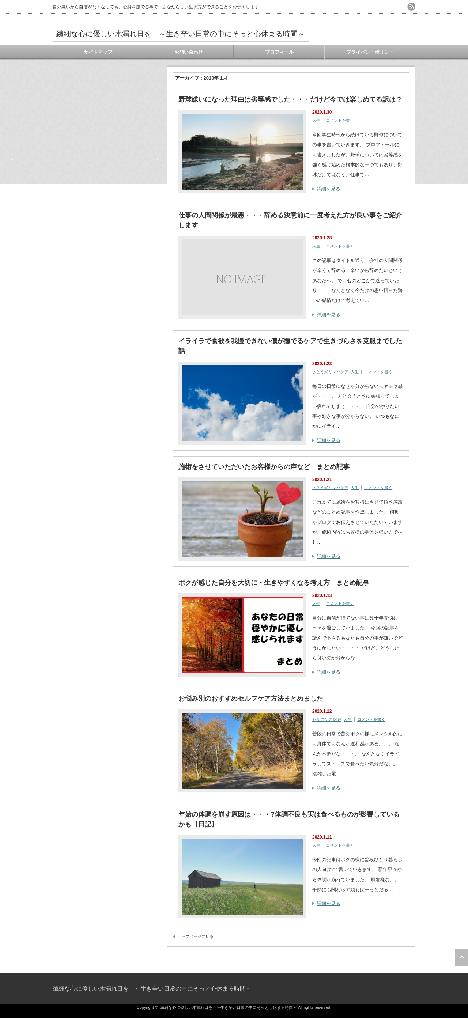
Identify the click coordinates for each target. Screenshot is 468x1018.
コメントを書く (340, 120)
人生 (316, 120)
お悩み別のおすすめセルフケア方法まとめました (250, 698)
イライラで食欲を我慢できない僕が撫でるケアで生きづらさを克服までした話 (290, 346)
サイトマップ (98, 52)
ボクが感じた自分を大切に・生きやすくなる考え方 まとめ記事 (273, 582)
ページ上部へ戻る (461, 957)
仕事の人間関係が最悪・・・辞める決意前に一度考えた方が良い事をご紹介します (290, 220)
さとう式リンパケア (330, 372)
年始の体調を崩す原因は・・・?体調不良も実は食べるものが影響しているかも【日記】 (289, 819)
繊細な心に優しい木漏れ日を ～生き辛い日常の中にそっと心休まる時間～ (180, 34)
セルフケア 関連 (326, 719)
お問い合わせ (188, 52)
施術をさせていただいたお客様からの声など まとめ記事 (264, 466)
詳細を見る (328, 189)
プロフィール (279, 52)
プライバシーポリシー (370, 52)
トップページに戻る (195, 936)
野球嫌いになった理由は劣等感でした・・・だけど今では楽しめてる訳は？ (290, 99)
